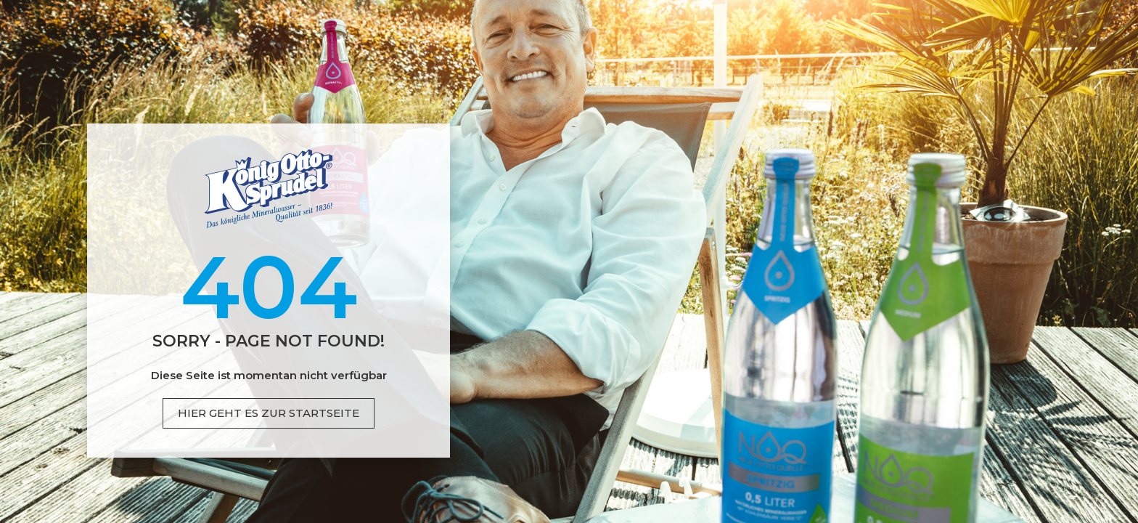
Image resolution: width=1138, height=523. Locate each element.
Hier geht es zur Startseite (268, 413)
